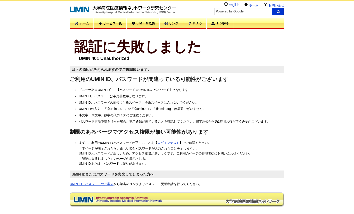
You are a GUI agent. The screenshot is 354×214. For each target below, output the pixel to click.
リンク (171, 23)
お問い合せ (273, 4)
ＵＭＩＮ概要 (143, 23)
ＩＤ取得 (219, 23)
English (231, 4)
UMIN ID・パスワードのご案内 (92, 184)
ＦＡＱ (195, 23)
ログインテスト (168, 143)
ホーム (251, 4)
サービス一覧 (110, 23)
